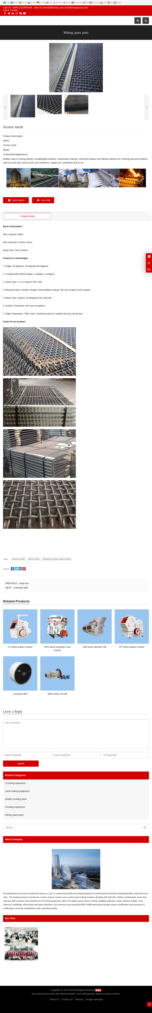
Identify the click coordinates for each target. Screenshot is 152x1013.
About (6, 10)
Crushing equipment (15, 783)
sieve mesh (33, 559)
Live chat (43, 200)
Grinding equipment (15, 807)
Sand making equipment (17, 791)
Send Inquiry (16, 200)
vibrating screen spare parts (57, 559)
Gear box (24, 583)
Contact (14, 10)
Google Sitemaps (94, 999)
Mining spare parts (14, 815)
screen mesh (18, 559)
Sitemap (79, 999)
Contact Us (67, 999)
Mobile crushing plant (16, 799)
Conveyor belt (21, 587)
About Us (54, 999)
